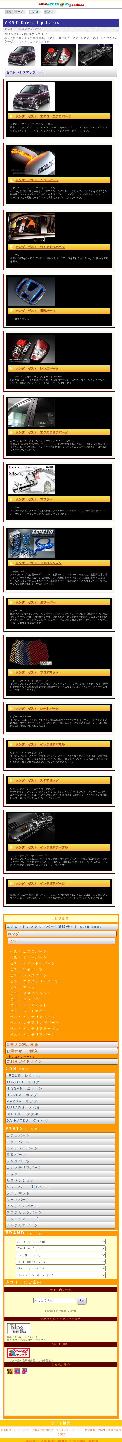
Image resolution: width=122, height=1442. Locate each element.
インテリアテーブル (24, 1219)
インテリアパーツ (22, 1225)
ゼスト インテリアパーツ (32, 1034)
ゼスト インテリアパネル (32, 1017)
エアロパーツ (18, 1135)
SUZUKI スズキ (22, 1114)
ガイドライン (22, 1430)
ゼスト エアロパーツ (28, 951)
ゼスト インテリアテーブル (34, 1029)
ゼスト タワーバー (26, 999)
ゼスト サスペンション (30, 993)
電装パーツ (16, 1155)
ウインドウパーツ (22, 1148)
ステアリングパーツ (24, 1212)
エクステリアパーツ (24, 1167)
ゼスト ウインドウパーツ (32, 963)
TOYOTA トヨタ (23, 1082)
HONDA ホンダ (22, 1095)
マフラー (14, 1174)
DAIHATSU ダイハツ (27, 1120)
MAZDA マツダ (22, 1101)
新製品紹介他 (60, 1350)
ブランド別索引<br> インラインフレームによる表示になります (60, 1257)
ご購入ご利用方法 (22, 1044)
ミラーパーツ (18, 1142)
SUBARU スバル (23, 1108)
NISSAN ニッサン (24, 1088)
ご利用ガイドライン (24, 1061)
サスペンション (20, 1180)
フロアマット (18, 1193)
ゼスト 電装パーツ (26, 969)
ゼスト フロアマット (28, 1005)
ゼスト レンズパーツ (28, 975)
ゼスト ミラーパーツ (28, 957)
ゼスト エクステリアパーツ (34, 981)
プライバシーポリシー (69, 1430)
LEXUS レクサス (23, 1076)
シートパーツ (18, 1199)
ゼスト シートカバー (28, 1011)
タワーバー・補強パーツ (28, 1187)
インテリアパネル (22, 1206)
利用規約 (6, 1430)
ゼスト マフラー (24, 987)
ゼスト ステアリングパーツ (34, 1023)
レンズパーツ (18, 1161)
